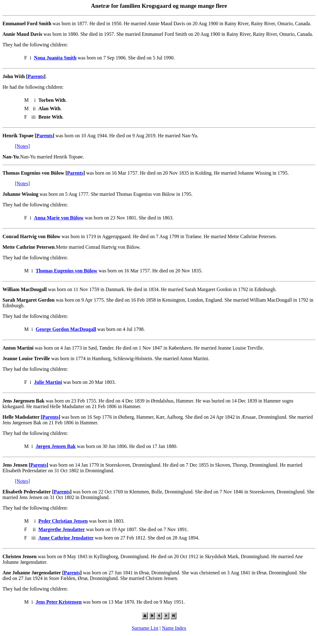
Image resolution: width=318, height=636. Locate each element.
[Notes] (22, 146)
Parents (36, 76)
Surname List (145, 628)
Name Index (174, 628)
